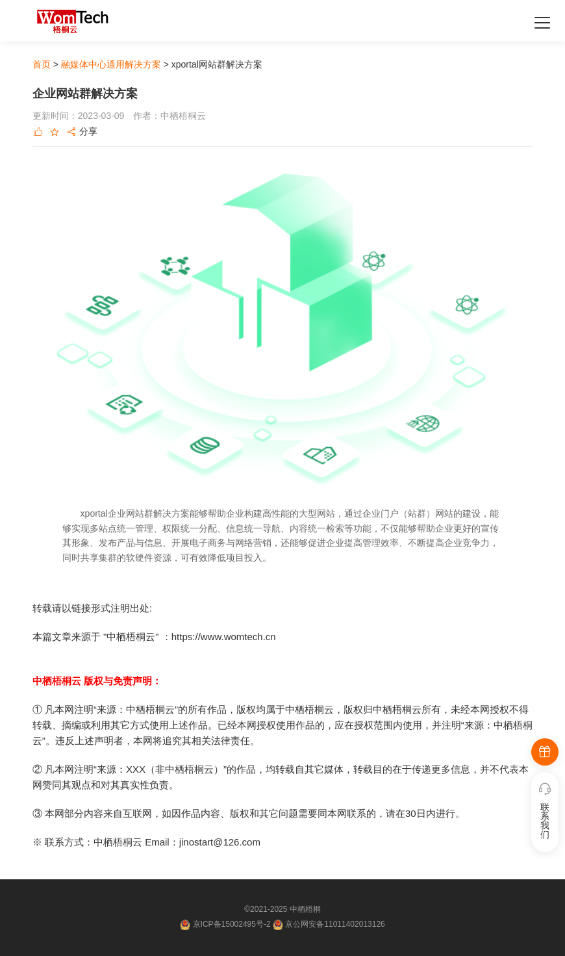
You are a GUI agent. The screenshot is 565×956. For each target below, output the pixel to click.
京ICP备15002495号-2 (233, 924)
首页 (41, 64)
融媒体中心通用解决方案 (111, 64)
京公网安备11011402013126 (334, 924)
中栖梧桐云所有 (407, 709)
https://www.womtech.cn (223, 636)
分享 (81, 132)
